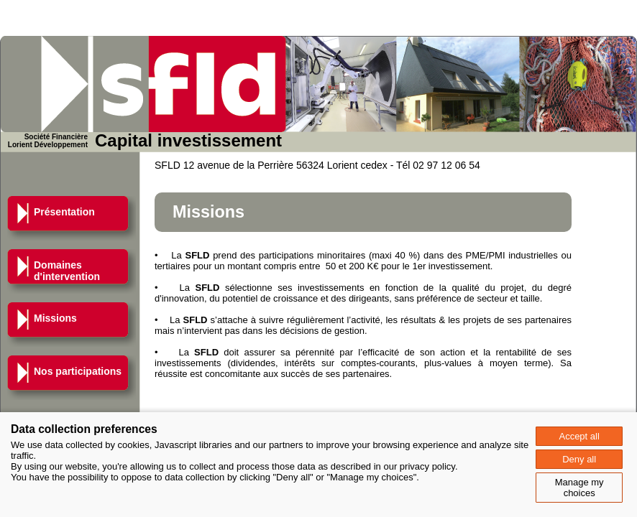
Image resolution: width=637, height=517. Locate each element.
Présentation (64, 212)
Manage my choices (579, 487)
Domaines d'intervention (67, 270)
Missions (55, 318)
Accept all (579, 436)
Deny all (579, 459)
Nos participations (78, 371)
